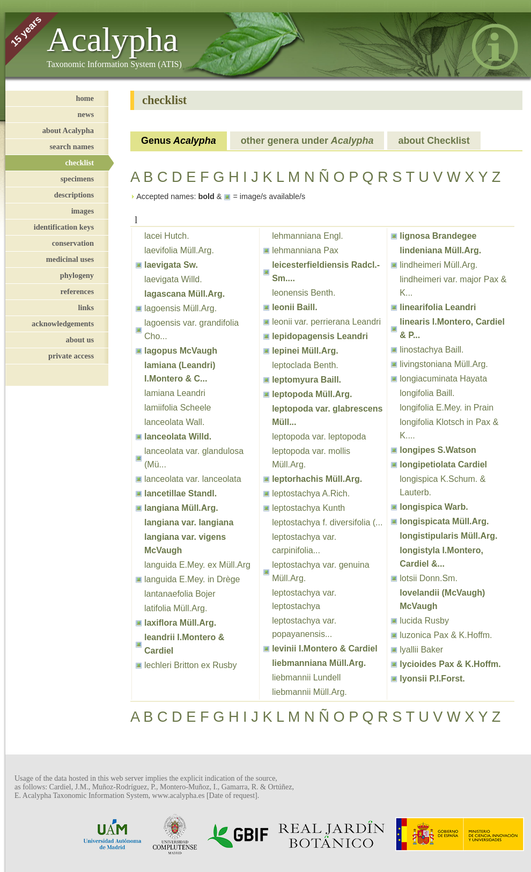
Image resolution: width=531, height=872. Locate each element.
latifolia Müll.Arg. (175, 608)
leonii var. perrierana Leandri (326, 321)
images (82, 211)
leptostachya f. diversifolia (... (327, 522)
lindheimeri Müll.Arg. (438, 264)
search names (72, 146)
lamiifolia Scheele (177, 407)
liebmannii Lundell (306, 677)
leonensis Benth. (303, 292)
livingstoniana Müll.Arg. (444, 364)
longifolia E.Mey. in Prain (446, 407)
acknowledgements (63, 323)
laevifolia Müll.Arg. (179, 250)
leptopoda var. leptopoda (319, 436)
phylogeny (77, 275)
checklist (79, 162)
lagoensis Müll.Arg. (180, 308)
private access (71, 355)
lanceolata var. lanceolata (192, 478)
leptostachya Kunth (308, 507)
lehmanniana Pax (305, 250)
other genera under (307, 140)
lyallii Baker (421, 649)
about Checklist (433, 140)
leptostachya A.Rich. (311, 493)
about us (80, 339)
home (85, 98)
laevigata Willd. (173, 279)
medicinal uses (70, 259)
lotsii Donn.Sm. (429, 578)
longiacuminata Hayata (443, 378)
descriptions (74, 194)
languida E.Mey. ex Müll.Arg (197, 564)
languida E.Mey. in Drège (192, 579)
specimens (77, 178)
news (86, 114)
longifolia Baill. (427, 393)
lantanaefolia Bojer (180, 593)
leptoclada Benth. (305, 365)
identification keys (64, 227)
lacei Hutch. (166, 235)
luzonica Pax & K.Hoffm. (446, 635)
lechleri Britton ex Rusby (190, 665)
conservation (73, 243)
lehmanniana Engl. (307, 235)
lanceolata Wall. (174, 422)
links (86, 307)
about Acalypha (68, 130)
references (77, 291)
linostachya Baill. (431, 349)
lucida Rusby (424, 620)
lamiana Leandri (174, 393)
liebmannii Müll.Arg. (309, 692)
